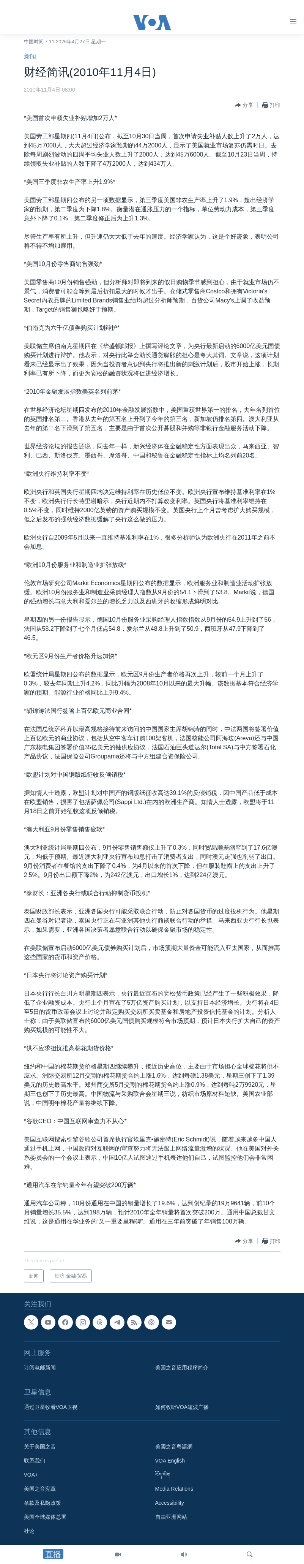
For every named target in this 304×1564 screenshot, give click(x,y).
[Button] (244, 105)
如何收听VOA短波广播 (182, 1407)
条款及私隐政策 (42, 1503)
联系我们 (34, 1461)
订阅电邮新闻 (40, 1368)
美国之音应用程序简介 (181, 1368)
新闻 (30, 56)
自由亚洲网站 (171, 1517)
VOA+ (31, 1475)
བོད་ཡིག (162, 1475)
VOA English (170, 1461)
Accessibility (169, 1503)
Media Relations (174, 1489)
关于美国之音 (40, 1447)
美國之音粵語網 (173, 1447)
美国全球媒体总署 (45, 1517)
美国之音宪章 (40, 1489)
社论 (29, 1531)
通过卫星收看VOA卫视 (51, 1407)
